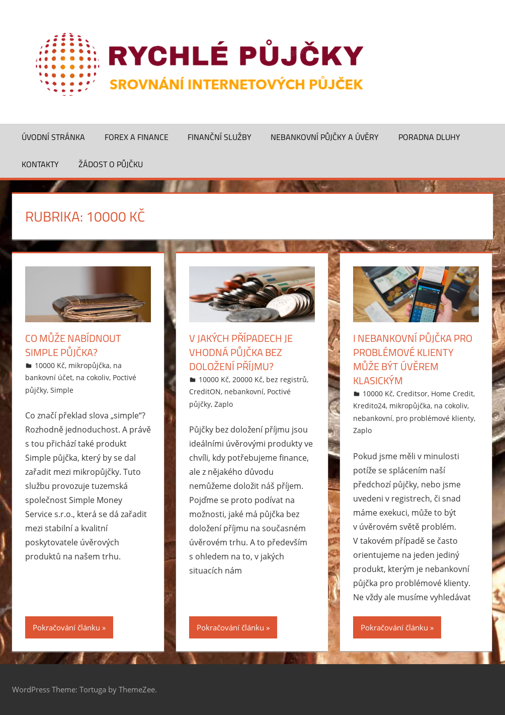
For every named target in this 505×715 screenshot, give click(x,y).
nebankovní (244, 391)
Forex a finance (137, 137)
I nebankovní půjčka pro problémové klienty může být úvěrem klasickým (412, 359)
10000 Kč (50, 365)
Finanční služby (219, 137)
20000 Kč (247, 379)
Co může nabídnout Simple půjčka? (73, 345)
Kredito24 (369, 405)
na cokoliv (92, 377)
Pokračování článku (66, 627)
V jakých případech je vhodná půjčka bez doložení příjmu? (241, 352)
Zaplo (223, 404)
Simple (61, 390)
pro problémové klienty (435, 418)
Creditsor (412, 393)
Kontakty (40, 164)
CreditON (205, 391)
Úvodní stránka (53, 137)
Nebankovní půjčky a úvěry (325, 137)
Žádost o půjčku (110, 164)
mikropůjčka (89, 365)
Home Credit (452, 393)
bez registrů (286, 379)
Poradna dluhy (429, 137)
